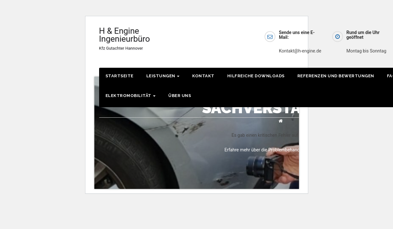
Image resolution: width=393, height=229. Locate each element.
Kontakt (203, 75)
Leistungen (163, 75)
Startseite (120, 75)
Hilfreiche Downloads (256, 75)
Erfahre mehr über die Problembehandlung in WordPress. (280, 149)
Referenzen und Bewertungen (335, 75)
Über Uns (179, 95)
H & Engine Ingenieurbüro (124, 38)
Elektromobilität (131, 95)
